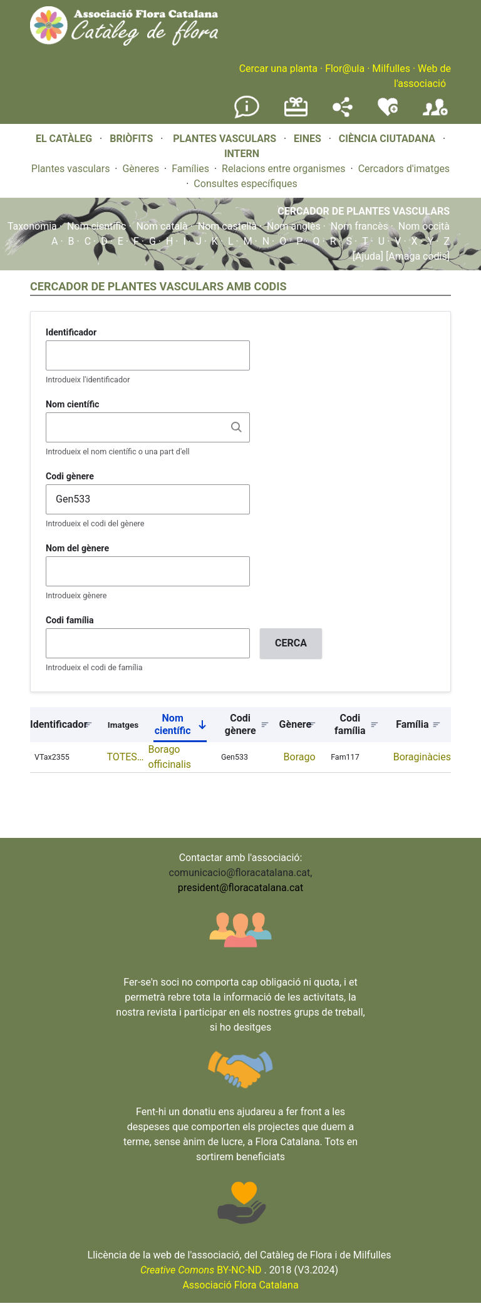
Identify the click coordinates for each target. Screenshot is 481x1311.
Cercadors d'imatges (404, 169)
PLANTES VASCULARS (224, 139)
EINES (307, 139)
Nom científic (97, 226)
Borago (300, 757)
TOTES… (125, 757)
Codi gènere (70, 476)
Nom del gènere (77, 548)
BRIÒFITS (132, 139)
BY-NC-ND (201, 1270)
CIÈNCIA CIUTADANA (387, 139)
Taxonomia (32, 226)
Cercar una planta (278, 68)
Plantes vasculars (70, 169)
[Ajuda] (368, 256)
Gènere (295, 724)
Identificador (71, 332)
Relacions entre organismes (284, 169)
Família (412, 724)
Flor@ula (345, 68)
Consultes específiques (245, 184)
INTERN (241, 154)
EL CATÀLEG (64, 139)
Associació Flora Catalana (240, 1285)
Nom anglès (294, 226)
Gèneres (140, 169)
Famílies (190, 169)
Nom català (162, 226)
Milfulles (391, 68)
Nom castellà (227, 226)
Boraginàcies (422, 757)
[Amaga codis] (416, 256)
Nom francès (359, 226)
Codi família (70, 620)
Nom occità (424, 226)
